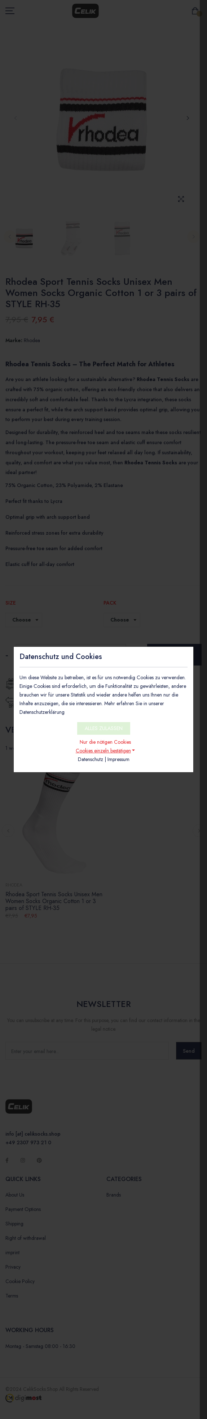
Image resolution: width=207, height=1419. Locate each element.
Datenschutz (90, 759)
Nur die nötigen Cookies (105, 742)
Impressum (118, 759)
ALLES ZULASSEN (104, 728)
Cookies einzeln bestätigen (103, 750)
